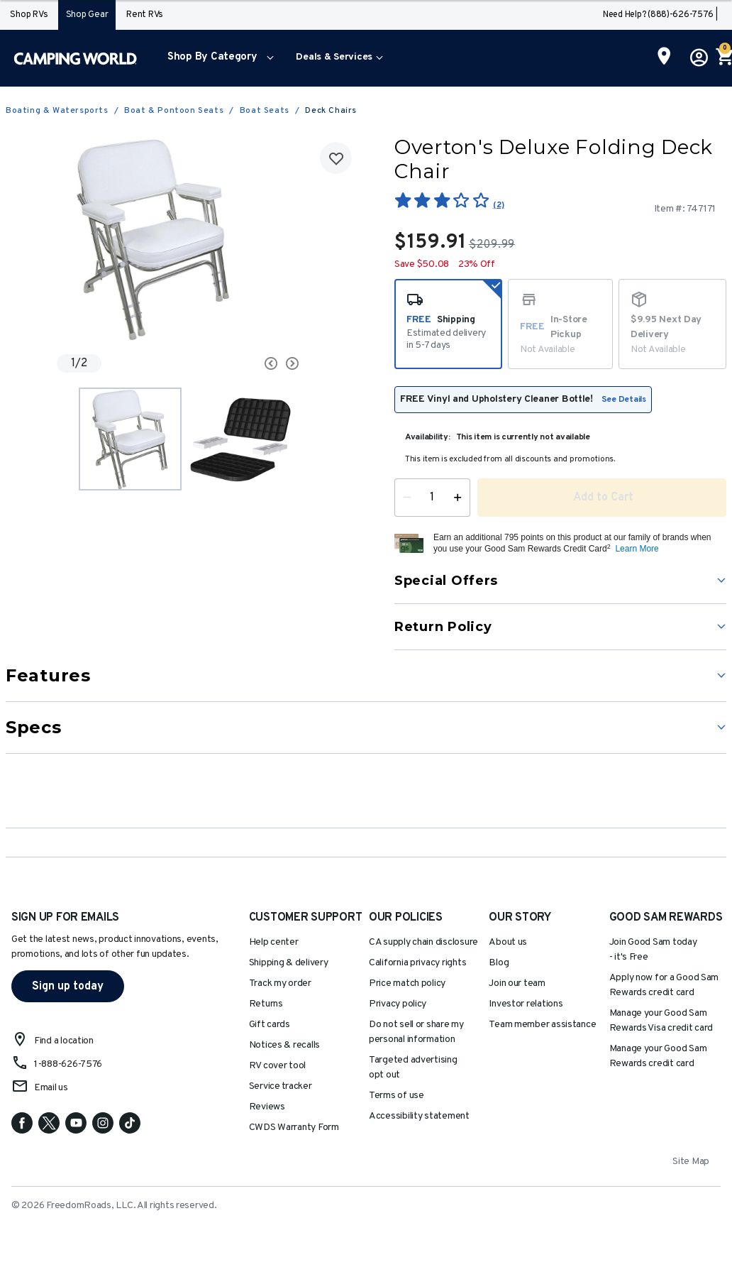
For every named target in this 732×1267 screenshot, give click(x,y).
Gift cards (269, 1025)
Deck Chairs (331, 110)
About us (508, 942)
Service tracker (280, 1086)
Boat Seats (264, 110)
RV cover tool (277, 1066)
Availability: (427, 437)
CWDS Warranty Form (294, 1127)
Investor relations (525, 1004)
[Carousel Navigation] (249, 363)
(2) (498, 205)
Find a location (64, 1041)
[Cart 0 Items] (723, 58)
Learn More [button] (636, 549)
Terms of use (396, 1096)
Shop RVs (29, 15)
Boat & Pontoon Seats (173, 110)
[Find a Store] (664, 57)
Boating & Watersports (57, 110)
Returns (266, 1004)
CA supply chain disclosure (423, 942)
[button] (217, 58)
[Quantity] (432, 497)
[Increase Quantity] (461, 497)
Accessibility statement (419, 1116)
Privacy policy (397, 1004)
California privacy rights (417, 963)
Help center (274, 942)
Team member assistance (542, 1025)
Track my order (280, 983)
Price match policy (407, 983)
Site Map (690, 1162)
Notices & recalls (284, 1045)
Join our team (517, 983)
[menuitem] (217, 58)
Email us (51, 1088)
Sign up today (68, 987)
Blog (499, 963)
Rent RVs (144, 15)
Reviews (267, 1107)
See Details (623, 399)
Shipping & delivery (288, 963)
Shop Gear (87, 15)
